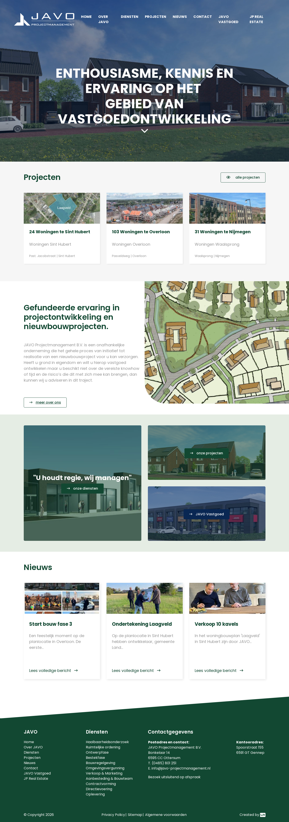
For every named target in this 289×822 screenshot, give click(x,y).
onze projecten (209, 453)
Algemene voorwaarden (166, 814)
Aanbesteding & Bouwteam (109, 778)
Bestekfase (95, 757)
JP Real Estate (256, 19)
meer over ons (48, 402)
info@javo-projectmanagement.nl (181, 768)
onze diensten (85, 488)
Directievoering (99, 789)
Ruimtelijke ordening (103, 747)
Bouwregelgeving (100, 762)
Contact (202, 16)
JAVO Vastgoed (228, 19)
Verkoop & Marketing (104, 773)
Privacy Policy (113, 814)
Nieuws (180, 16)
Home (86, 16)
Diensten (129, 16)
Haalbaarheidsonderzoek (107, 741)
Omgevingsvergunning (105, 768)
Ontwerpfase (97, 752)
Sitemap (135, 814)
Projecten (155, 16)
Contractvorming (101, 783)
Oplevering (95, 794)
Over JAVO (103, 19)
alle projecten (243, 177)
